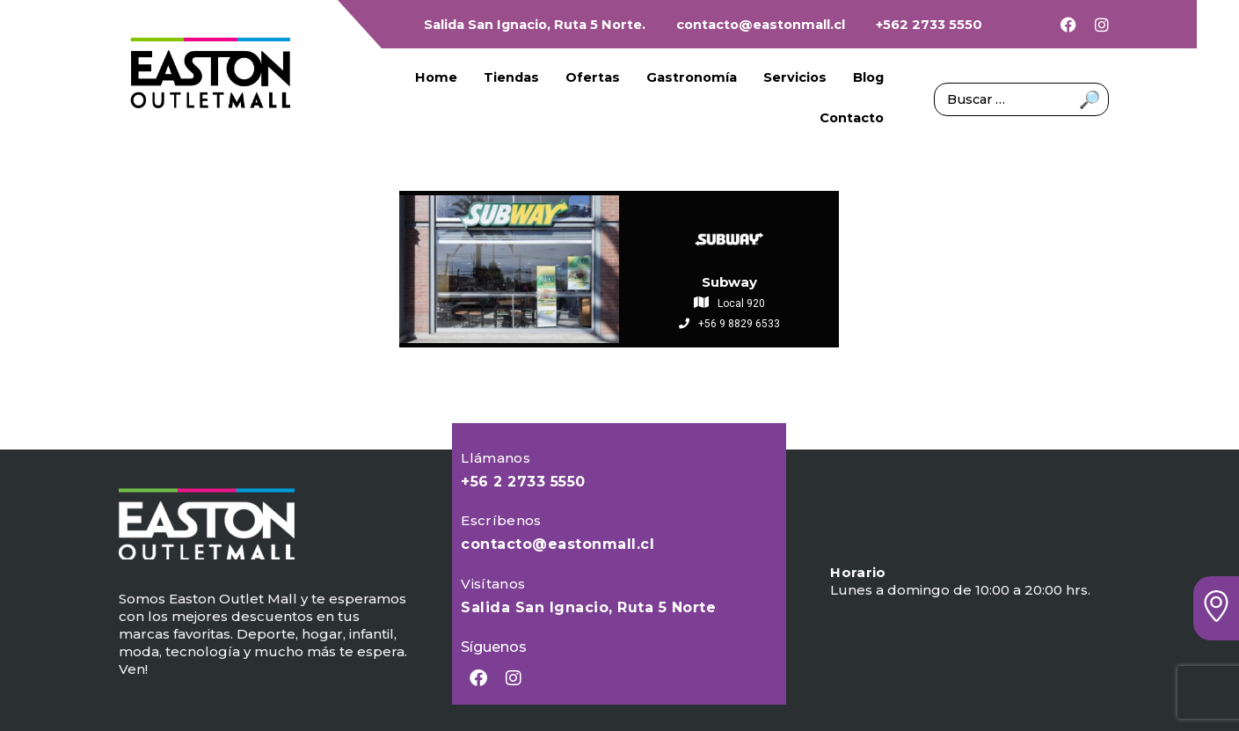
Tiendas (511, 77)
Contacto (852, 118)
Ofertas (592, 77)
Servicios (795, 77)
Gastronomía (691, 77)
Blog (868, 77)
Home (436, 77)
